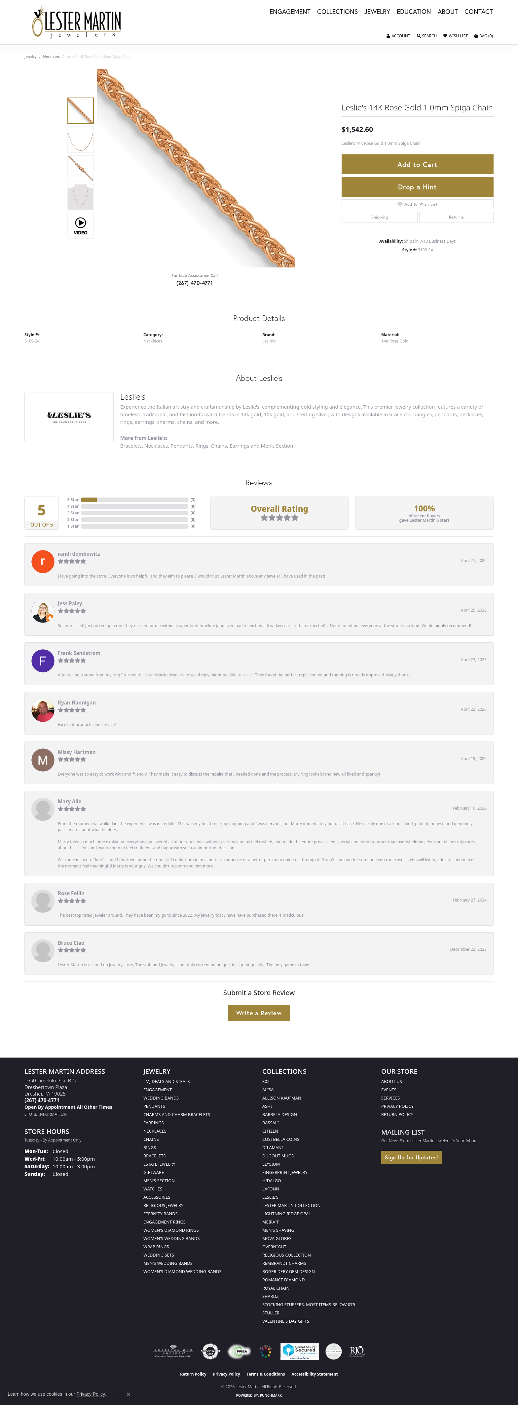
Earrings (239, 445)
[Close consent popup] (128, 1394)
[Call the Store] (41, 1100)
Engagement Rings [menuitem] (164, 1222)
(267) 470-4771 (194, 282)
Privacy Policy (397, 1106)
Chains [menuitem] (151, 1139)
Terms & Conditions (266, 1374)
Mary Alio (70, 801)
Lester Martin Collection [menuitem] (291, 1205)
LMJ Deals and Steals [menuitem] (166, 1081)
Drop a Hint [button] (417, 186)
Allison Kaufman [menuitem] (281, 1098)
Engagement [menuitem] (157, 1090)
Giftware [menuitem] (153, 1172)
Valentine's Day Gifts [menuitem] (285, 1321)
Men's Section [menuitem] (159, 1181)
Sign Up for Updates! (412, 1157)
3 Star (73, 513)
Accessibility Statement (314, 1374)
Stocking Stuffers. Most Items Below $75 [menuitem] (308, 1304)
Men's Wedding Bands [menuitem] (168, 1263)
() (193, 499)
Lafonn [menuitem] (270, 1189)
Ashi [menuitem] (267, 1106)
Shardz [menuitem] (270, 1296)
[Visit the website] (265, 1351)
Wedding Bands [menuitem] (161, 1098)
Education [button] (414, 12)
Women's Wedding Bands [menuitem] (171, 1238)
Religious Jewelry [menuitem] (163, 1205)
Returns (456, 217)
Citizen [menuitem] (270, 1131)
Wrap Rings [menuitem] (156, 1247)
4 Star (73, 506)
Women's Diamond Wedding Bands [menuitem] (182, 1271)
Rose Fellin (71, 893)
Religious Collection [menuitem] (286, 1255)
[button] (398, 36)
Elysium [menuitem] (271, 1164)
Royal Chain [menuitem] (275, 1288)
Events (388, 1090)
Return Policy (397, 1114)
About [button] (448, 12)
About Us (391, 1081)
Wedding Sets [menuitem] (158, 1255)
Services (390, 1098)
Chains (219, 445)
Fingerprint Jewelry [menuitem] (285, 1172)
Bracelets (131, 445)
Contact (478, 12)
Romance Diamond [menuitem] (283, 1280)
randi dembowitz (79, 553)
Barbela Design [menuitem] (279, 1114)
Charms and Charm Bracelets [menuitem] (176, 1114)
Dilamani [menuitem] (272, 1147)
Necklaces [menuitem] (154, 1131)
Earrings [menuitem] (153, 1123)
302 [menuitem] (266, 1081)
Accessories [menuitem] (156, 1197)
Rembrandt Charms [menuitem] (284, 1263)
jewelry (30, 56)
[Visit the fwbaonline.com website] (239, 1351)
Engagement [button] (290, 12)
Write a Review (258, 1013)
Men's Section (277, 445)
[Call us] (68, 1107)
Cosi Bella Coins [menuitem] (280, 1139)
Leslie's (269, 341)
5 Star (73, 499)
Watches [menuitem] (152, 1189)
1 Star (73, 526)
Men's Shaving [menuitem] (278, 1230)
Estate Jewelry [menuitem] (159, 1164)
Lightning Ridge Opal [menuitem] (286, 1214)
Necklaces (51, 56)
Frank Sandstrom (79, 653)
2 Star (73, 519)
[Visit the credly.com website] (333, 1351)
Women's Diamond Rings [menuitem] (171, 1230)
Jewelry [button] (377, 12)
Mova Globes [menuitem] (276, 1238)
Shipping (379, 217)
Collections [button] (337, 12)
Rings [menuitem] (149, 1147)
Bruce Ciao (71, 943)
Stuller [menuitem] (270, 1313)
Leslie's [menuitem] (270, 1197)
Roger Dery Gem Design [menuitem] (288, 1271)
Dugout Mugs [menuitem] (278, 1156)
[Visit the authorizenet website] (210, 1351)
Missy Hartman (77, 752)
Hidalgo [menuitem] (271, 1181)
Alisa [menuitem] (268, 1090)
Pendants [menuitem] (154, 1106)
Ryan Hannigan (77, 702)
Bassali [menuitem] (270, 1123)
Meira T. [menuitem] (270, 1222)
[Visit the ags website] (173, 1351)
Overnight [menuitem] (274, 1247)
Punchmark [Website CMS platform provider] (271, 1395)
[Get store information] (45, 1114)
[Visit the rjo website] (357, 1351)
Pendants (181, 445)
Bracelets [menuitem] (154, 1156)
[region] (196, 168)
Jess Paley (70, 603)
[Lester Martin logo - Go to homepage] (77, 22)
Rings (201, 445)
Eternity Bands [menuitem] (160, 1214)
